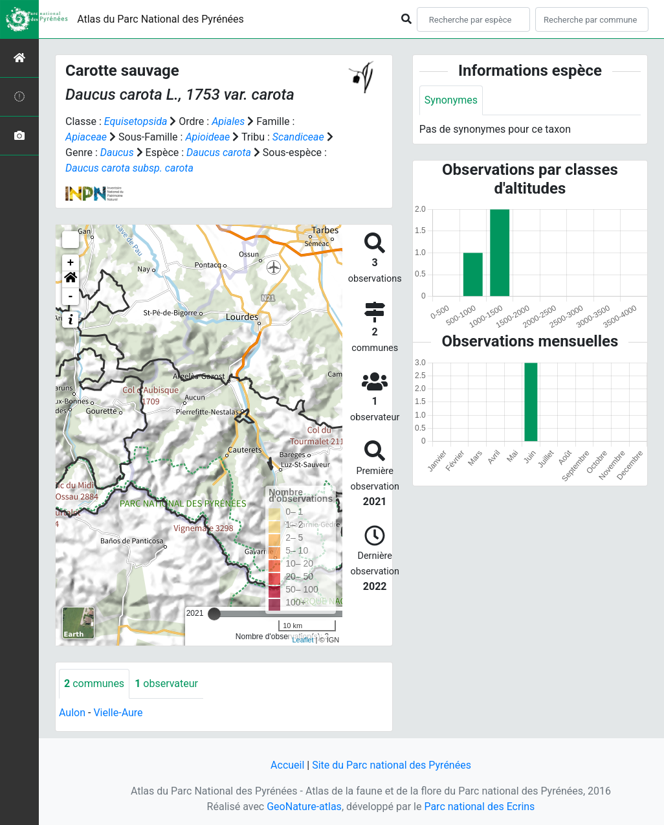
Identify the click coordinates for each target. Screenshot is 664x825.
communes (94, 683)
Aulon (72, 712)
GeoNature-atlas (304, 806)
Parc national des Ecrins (479, 806)
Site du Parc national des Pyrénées (391, 765)
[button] (70, 279)
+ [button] (70, 263)
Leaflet (302, 640)
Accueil (287, 765)
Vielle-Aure (117, 712)
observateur (166, 683)
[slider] (214, 613)
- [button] (70, 296)
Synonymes (451, 100)
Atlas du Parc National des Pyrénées (160, 19)
